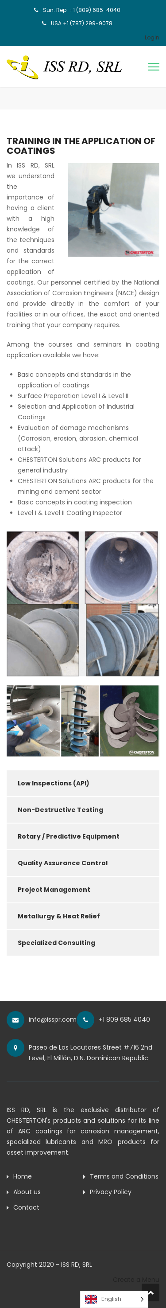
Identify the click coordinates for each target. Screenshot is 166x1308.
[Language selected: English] (114, 1299)
